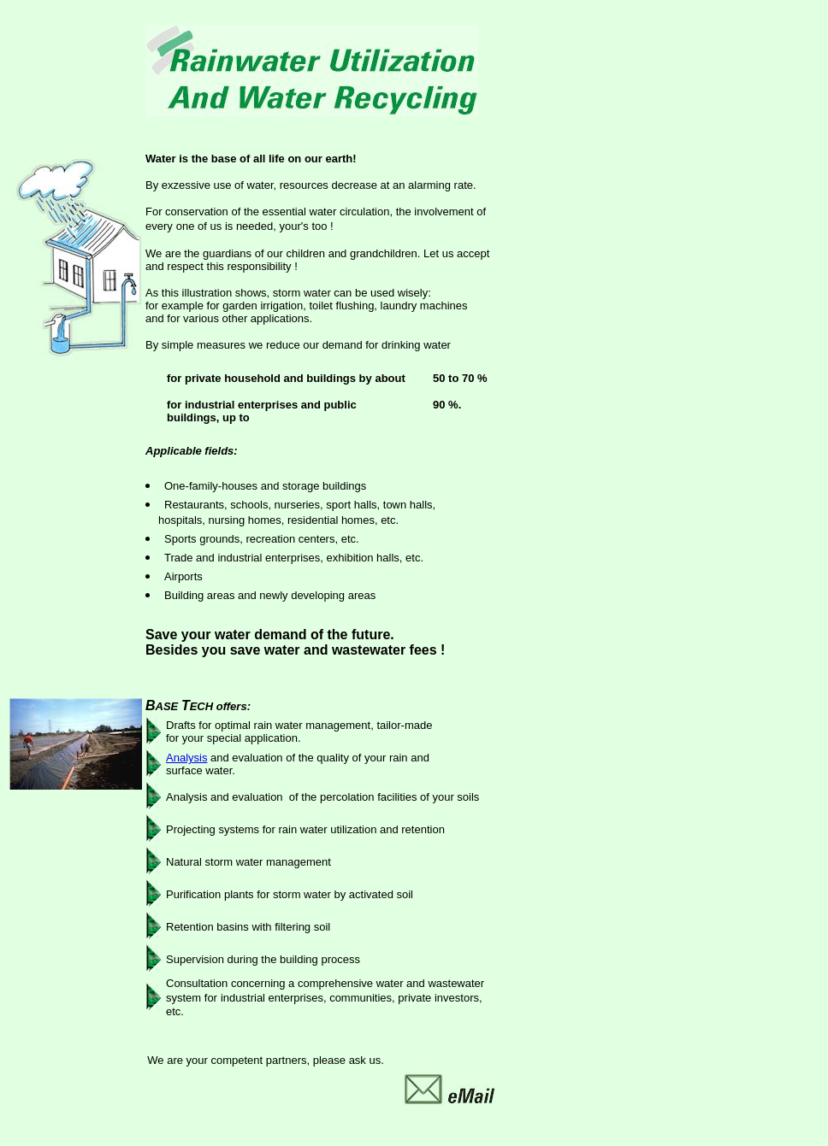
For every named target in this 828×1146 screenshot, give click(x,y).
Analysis (186, 757)
